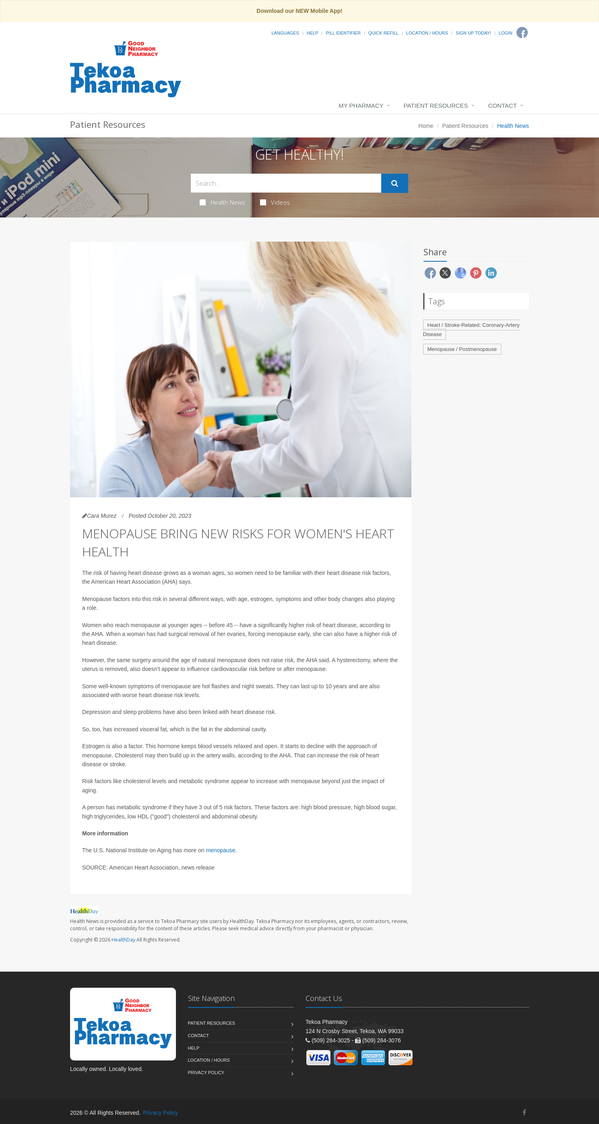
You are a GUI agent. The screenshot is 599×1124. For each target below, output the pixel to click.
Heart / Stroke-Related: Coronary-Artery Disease (471, 329)
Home (426, 126)
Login (505, 33)
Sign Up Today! (473, 33)
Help (312, 33)
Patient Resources (436, 105)
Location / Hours (427, 33)
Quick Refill (383, 33)
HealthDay (123, 939)
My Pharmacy (361, 105)
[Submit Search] (394, 183)
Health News (222, 202)
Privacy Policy (206, 1072)
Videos (275, 202)
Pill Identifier (343, 33)
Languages (285, 33)
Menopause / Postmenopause (462, 349)
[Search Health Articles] (286, 183)
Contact (502, 105)
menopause (220, 850)
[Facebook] (522, 32)
